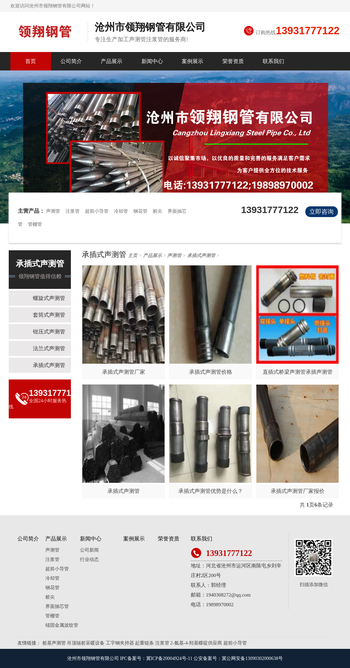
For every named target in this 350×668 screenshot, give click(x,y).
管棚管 (35, 224)
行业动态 (89, 559)
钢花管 (140, 211)
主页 (132, 255)
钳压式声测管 (49, 332)
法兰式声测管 (49, 348)
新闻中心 (152, 61)
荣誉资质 (233, 61)
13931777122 (308, 31)
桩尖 (157, 211)
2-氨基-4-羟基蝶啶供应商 (196, 643)
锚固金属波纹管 (61, 625)
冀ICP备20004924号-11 (169, 658)
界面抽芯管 (57, 606)
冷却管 (121, 211)
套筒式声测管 (49, 315)
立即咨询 (321, 211)
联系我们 (273, 61)
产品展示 (111, 61)
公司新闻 (89, 550)
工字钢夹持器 (120, 643)
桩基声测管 (54, 643)
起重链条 (144, 643)
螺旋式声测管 (49, 298)
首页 (30, 61)
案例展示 (192, 61)
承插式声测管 (49, 365)
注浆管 (72, 211)
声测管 (53, 211)
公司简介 (71, 61)
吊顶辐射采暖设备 (85, 643)
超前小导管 (96, 211)
